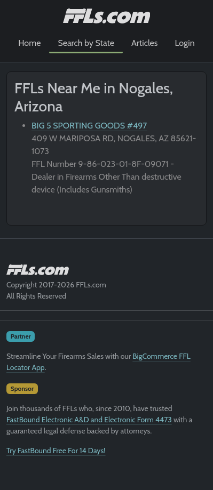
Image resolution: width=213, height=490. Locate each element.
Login (184, 43)
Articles (144, 43)
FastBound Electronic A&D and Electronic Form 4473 (89, 419)
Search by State (86, 43)
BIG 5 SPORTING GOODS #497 (89, 126)
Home (29, 43)
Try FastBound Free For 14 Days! (56, 450)
